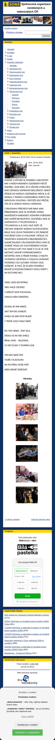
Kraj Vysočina (15, 78)
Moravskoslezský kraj (18, 88)
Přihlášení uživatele (14, 32)
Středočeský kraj (16, 121)
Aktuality (10, 49)
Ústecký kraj (14, 124)
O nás (9, 56)
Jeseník (15, 95)
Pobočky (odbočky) (15, 62)
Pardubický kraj (15, 111)
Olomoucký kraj (16, 91)
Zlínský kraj (14, 127)
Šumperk (16, 108)
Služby (10, 59)
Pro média (11, 137)
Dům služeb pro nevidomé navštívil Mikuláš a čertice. (26, 615)
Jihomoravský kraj (17, 72)
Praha (12, 117)
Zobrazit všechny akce (40, 519)
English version (11, 28)
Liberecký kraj (15, 85)
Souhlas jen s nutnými (27, 725)
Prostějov (16, 101)
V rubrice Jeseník (12, 519)
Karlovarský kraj (16, 75)
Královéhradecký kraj (18, 82)
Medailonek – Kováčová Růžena (18, 653)
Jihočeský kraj (15, 69)
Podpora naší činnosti (16, 134)
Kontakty (11, 52)
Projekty (10, 143)
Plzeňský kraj (15, 114)
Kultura (10, 140)
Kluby (9, 130)
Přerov (14, 104)
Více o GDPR (27, 716)
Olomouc (16, 98)
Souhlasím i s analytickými (27, 732)
